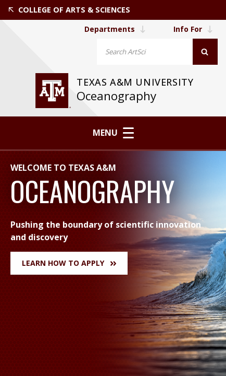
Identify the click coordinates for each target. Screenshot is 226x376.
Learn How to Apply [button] (69, 263)
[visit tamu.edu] (53, 90)
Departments (114, 29)
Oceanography (116, 96)
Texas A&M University (136, 82)
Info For (192, 29)
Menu (113, 132)
